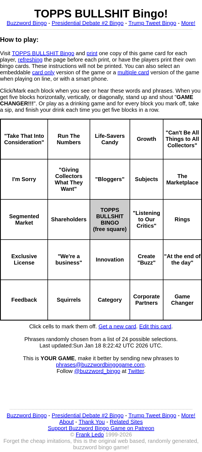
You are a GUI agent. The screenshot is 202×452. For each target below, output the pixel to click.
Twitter (136, 371)
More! (188, 23)
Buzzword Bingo (27, 23)
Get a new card (117, 326)
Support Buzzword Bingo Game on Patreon (101, 428)
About (66, 422)
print (92, 53)
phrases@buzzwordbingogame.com (100, 365)
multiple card (133, 72)
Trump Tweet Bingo (152, 23)
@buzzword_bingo (97, 371)
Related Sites (126, 422)
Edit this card (155, 326)
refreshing (30, 60)
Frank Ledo (90, 434)
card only (43, 72)
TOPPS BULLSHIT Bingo (43, 53)
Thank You (92, 422)
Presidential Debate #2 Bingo (87, 23)
